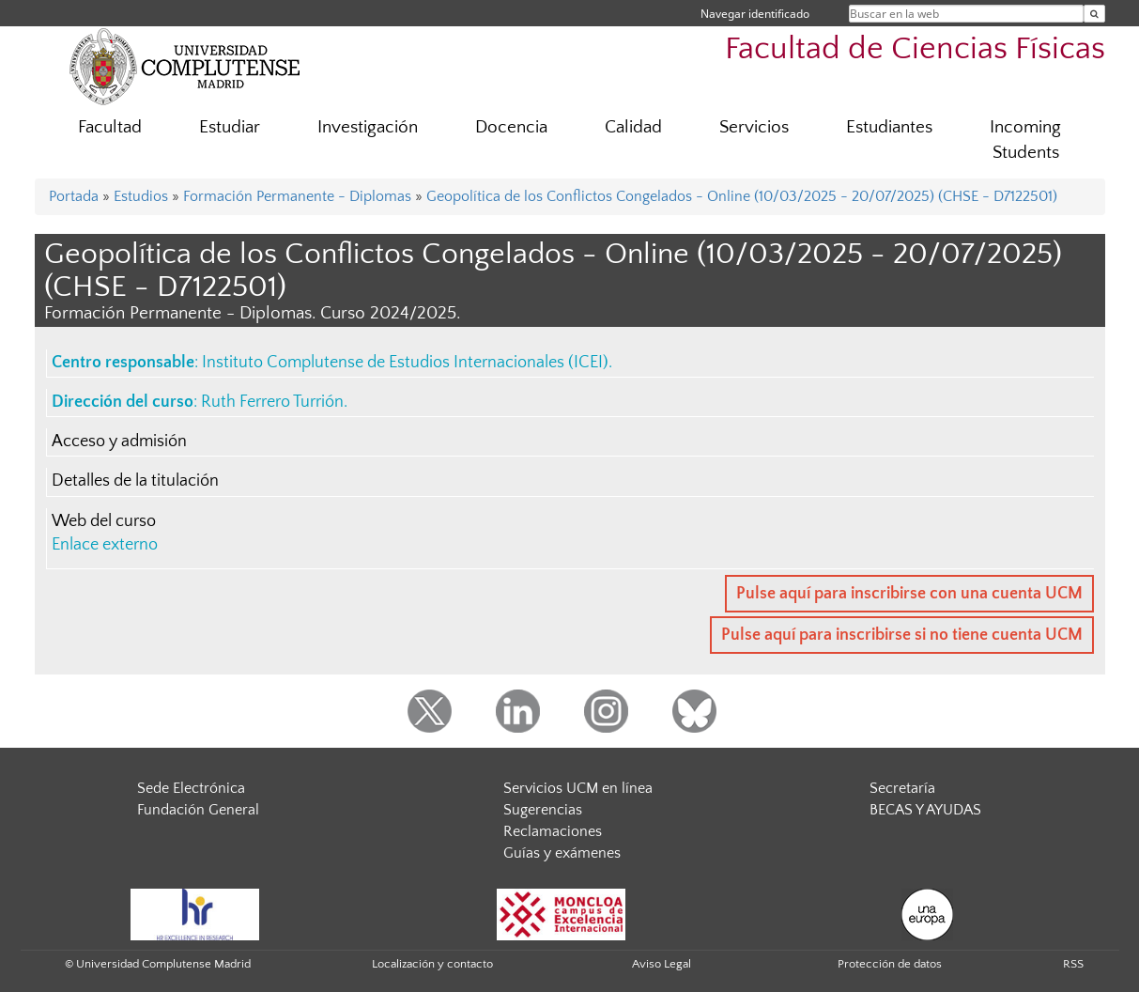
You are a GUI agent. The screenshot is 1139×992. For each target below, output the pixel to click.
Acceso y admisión (119, 441)
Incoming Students (1025, 140)
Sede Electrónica (191, 788)
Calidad (633, 127)
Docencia (511, 127)
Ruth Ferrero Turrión (272, 402)
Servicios (754, 127)
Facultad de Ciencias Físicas (915, 49)
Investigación (367, 127)
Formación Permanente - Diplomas (297, 196)
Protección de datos (890, 963)
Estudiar (229, 127)
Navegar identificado (754, 14)
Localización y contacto (432, 963)
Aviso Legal (661, 963)
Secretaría (902, 788)
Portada (74, 196)
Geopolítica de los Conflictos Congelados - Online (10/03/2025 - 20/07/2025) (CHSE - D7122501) (741, 196)
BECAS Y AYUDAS (925, 809)
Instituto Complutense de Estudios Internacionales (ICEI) (405, 362)
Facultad (110, 127)
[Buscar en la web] (1094, 14)
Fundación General (198, 809)
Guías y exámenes (562, 853)
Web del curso (104, 521)
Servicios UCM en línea (578, 788)
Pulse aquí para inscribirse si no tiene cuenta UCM (902, 635)
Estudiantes (889, 127)
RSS (1073, 963)
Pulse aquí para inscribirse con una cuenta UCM (909, 593)
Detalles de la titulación (135, 481)
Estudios (141, 196)
